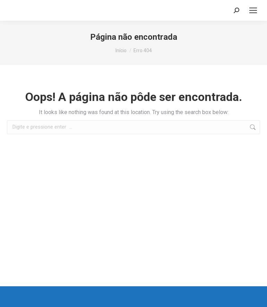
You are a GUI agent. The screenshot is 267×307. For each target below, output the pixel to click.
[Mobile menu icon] (253, 10)
